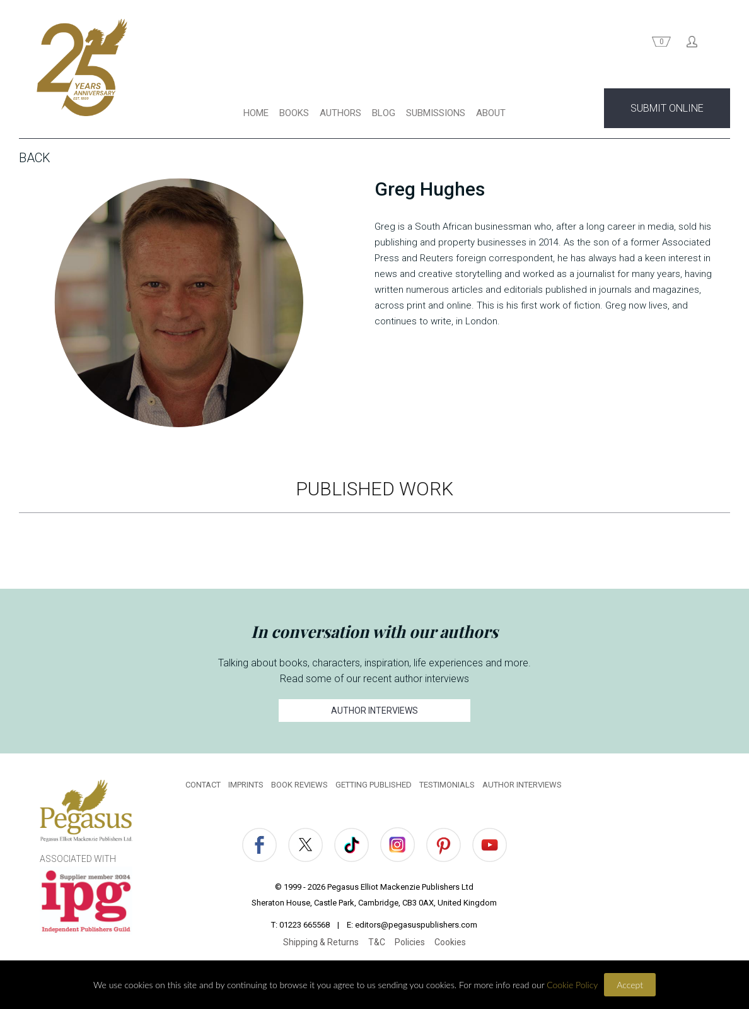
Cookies (450, 942)
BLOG (383, 113)
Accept (630, 984)
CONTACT (203, 784)
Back (34, 157)
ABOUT (491, 113)
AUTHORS (340, 113)
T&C (376, 942)
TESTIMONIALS (447, 784)
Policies (410, 942)
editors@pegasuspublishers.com (416, 924)
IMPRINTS (246, 784)
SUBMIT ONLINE (667, 108)
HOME (256, 113)
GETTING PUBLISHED (373, 784)
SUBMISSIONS (435, 113)
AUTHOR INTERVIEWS (374, 710)
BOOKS (294, 113)
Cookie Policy (572, 984)
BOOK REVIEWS (299, 784)
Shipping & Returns (321, 942)
